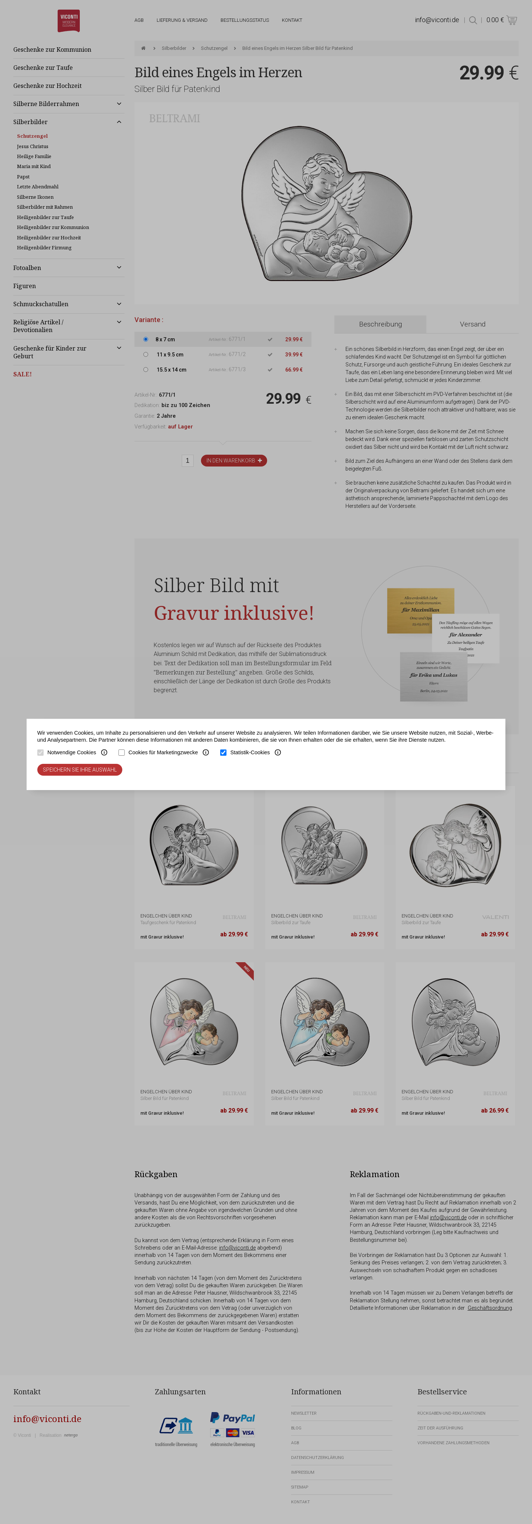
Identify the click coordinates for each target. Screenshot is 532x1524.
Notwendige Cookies (71, 752)
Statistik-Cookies (250, 752)
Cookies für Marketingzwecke (163, 752)
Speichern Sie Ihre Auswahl (80, 770)
